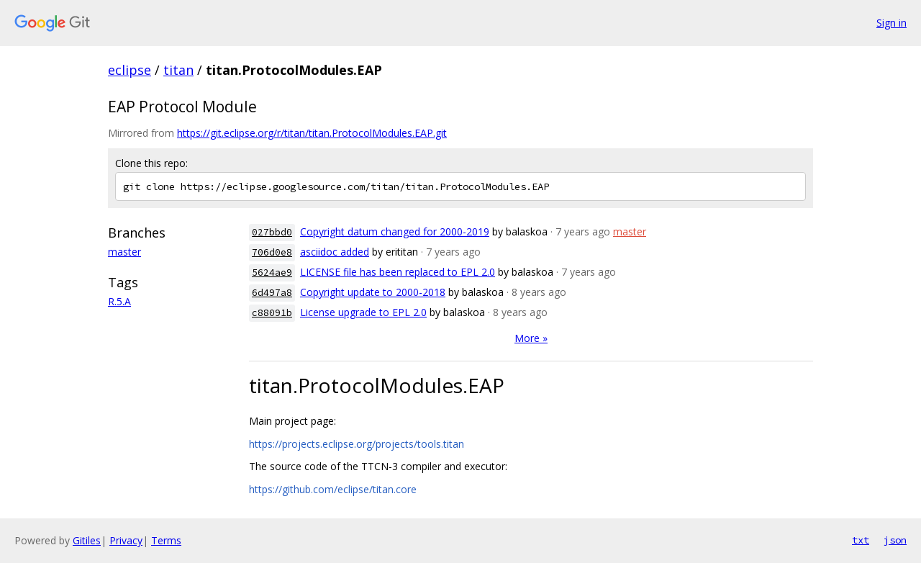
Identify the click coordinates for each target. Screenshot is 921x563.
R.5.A (119, 301)
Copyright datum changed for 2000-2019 (394, 231)
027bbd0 (272, 232)
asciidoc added (334, 251)
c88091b (272, 313)
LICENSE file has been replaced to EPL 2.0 (397, 272)
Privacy (125, 540)
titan (178, 69)
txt (860, 539)
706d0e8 (272, 252)
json (895, 539)
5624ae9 (272, 272)
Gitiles (87, 540)
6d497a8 (272, 293)
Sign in (891, 23)
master (124, 251)
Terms (166, 540)
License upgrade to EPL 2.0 (363, 312)
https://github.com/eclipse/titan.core (333, 489)
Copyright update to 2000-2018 (372, 292)
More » (531, 338)
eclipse (129, 69)
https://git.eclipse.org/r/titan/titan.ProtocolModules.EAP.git (312, 133)
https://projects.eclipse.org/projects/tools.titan (356, 444)
